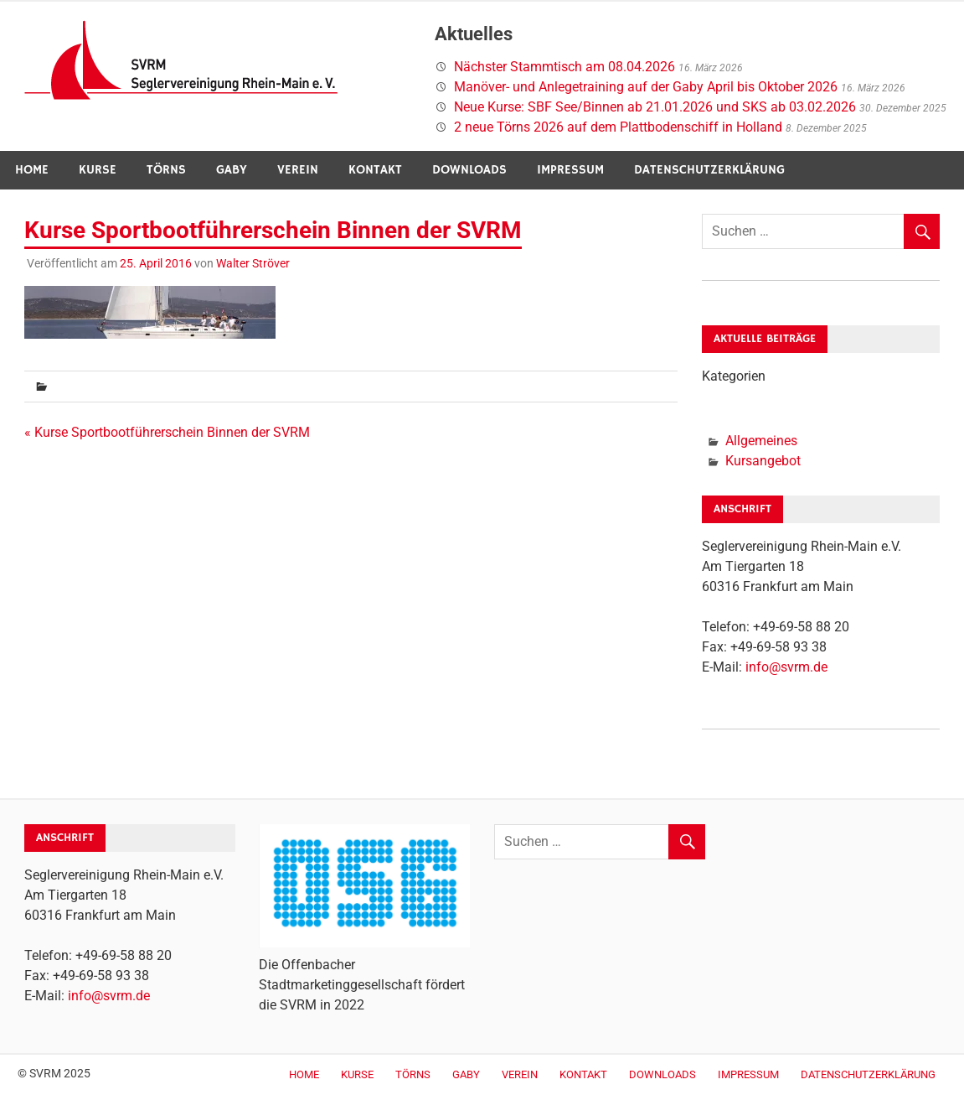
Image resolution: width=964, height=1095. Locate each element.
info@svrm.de (786, 667)
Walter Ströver (253, 263)
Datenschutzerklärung (709, 170)
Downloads (469, 170)
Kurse (97, 170)
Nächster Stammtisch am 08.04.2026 (564, 67)
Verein (297, 170)
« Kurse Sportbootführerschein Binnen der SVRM (167, 432)
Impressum (570, 170)
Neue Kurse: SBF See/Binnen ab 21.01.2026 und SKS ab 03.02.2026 (655, 107)
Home (32, 170)
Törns (166, 170)
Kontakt (375, 170)
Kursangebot (763, 461)
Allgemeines (761, 441)
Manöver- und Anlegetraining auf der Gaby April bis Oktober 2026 (646, 87)
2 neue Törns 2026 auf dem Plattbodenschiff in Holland (618, 127)
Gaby (231, 170)
